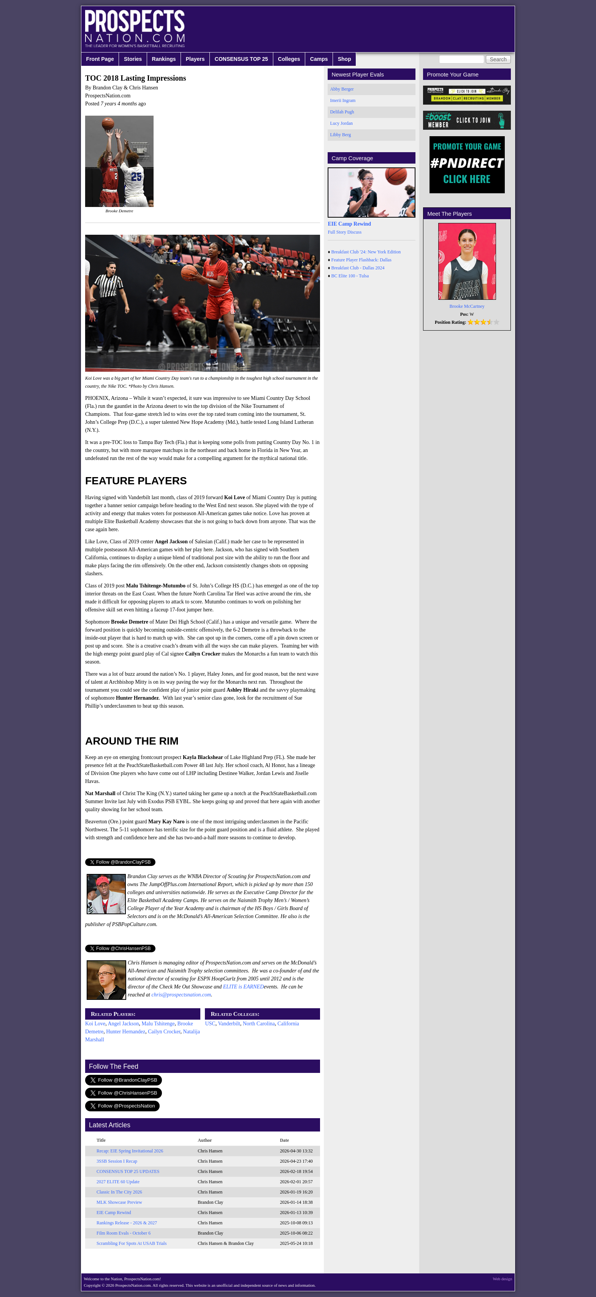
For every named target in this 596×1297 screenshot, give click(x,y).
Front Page (100, 59)
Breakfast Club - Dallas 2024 (358, 268)
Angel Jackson (123, 1023)
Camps (319, 59)
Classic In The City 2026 (119, 1192)
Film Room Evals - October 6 (124, 1233)
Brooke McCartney (467, 306)
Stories (133, 59)
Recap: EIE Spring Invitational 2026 (130, 1151)
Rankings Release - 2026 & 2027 (127, 1222)
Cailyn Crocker (164, 1031)
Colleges (289, 59)
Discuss (354, 232)
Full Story (337, 232)
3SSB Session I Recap (117, 1161)
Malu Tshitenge (158, 1023)
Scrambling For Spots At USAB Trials (131, 1243)
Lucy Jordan (341, 123)
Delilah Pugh (342, 112)
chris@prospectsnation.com (181, 995)
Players (195, 59)
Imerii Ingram (342, 100)
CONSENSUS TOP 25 (241, 59)
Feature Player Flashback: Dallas (361, 260)
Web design (502, 1278)
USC (210, 1023)
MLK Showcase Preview (119, 1202)
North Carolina (259, 1023)
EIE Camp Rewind (114, 1212)
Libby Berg (340, 134)
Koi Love (95, 1023)
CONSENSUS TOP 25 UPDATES (128, 1171)
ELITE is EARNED (243, 987)
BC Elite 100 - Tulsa (350, 275)
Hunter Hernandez (125, 1031)
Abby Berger (341, 89)
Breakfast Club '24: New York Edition (366, 252)
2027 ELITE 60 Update (118, 1181)
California (288, 1023)
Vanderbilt (229, 1023)
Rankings (164, 59)
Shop (344, 59)
